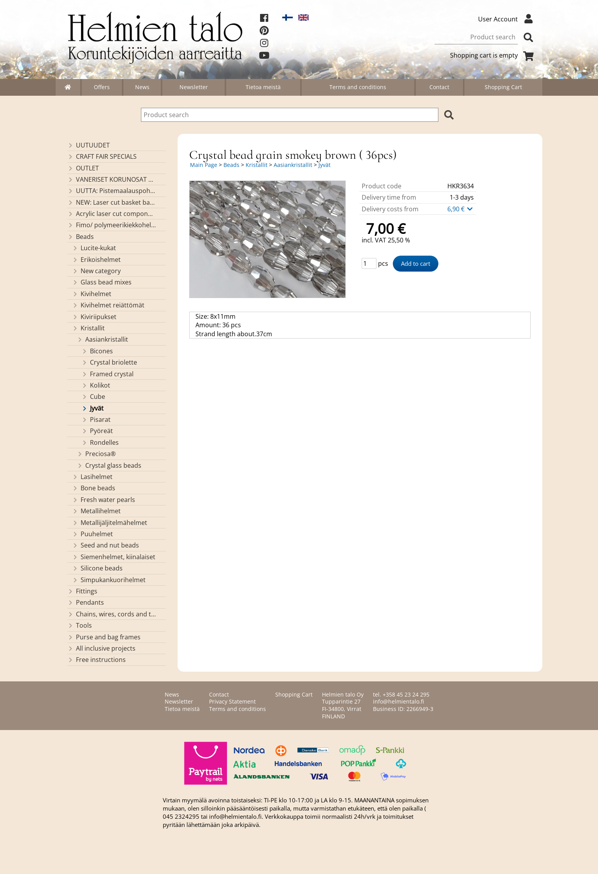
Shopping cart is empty (493, 55)
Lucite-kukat (94, 248)
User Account (507, 19)
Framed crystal (107, 374)
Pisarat (96, 419)
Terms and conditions (357, 87)
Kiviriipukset (94, 316)
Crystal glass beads (109, 465)
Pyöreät (97, 430)
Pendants (85, 602)
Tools (79, 625)
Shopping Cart (503, 87)
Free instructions (96, 659)
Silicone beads (97, 568)
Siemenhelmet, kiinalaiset (113, 557)
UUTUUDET (88, 145)
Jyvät (92, 408)
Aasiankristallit (102, 339)
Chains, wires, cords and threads (111, 614)
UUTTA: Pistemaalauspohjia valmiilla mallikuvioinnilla (111, 190)
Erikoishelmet (96, 259)
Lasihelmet (92, 476)
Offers (102, 87)
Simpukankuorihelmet (109, 580)
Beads (80, 236)
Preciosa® (96, 453)
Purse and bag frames (104, 637)
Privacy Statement (232, 701)
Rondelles (100, 442)
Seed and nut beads (105, 545)
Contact (439, 87)
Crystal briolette (109, 362)
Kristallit (88, 328)
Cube (93, 396)
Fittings (82, 591)
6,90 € (460, 209)
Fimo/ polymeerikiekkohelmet (111, 225)
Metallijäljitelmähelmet (109, 522)
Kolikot (95, 385)
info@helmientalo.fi (398, 701)
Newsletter (193, 87)
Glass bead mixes (102, 282)
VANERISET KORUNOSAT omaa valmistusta (111, 179)
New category (96, 271)
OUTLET (83, 168)
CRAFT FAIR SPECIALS (102, 156)
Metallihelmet (96, 511)
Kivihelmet (91, 294)
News (142, 87)
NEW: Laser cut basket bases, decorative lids (111, 202)
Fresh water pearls (103, 499)
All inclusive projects (101, 648)
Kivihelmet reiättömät (108, 305)
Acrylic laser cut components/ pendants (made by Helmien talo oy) (111, 213)
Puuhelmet (92, 534)
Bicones (97, 351)
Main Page (203, 164)
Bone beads (93, 488)
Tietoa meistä (263, 87)
